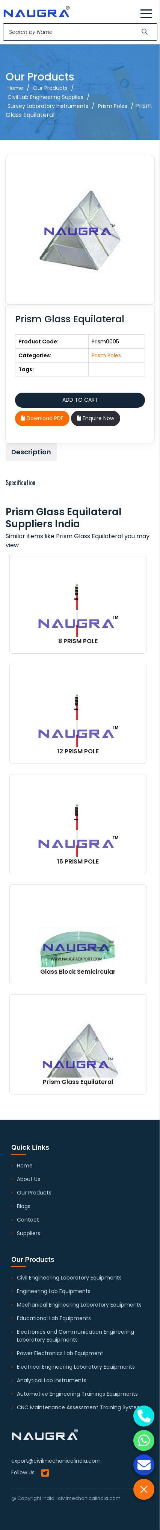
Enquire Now (95, 418)
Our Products (50, 88)
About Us (28, 1179)
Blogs (23, 1206)
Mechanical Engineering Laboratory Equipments (79, 1304)
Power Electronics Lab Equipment (60, 1353)
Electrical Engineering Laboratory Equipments (76, 1367)
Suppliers (28, 1233)
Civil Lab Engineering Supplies (45, 97)
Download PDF (42, 418)
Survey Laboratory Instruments (48, 106)
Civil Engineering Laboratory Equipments (69, 1277)
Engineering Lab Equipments (54, 1291)
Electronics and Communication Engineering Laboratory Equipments (75, 1335)
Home (15, 88)
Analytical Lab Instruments (51, 1380)
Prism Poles (112, 106)
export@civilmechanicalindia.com (56, 1461)
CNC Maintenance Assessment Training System (79, 1407)
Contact (28, 1219)
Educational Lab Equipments (54, 1318)
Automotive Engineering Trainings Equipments (77, 1394)
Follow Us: (30, 1473)
